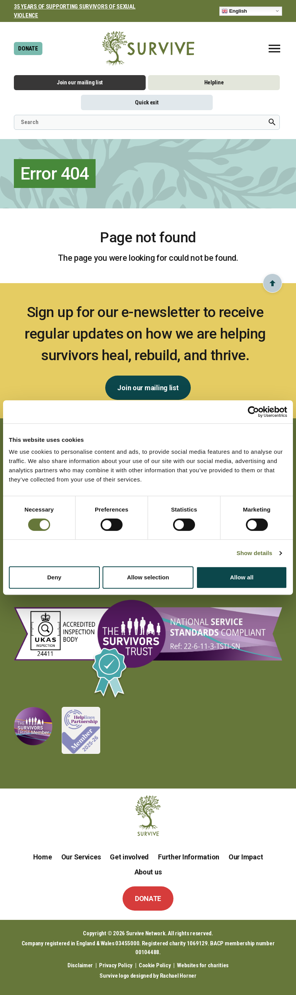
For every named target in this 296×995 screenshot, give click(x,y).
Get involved (129, 857)
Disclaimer (80, 965)
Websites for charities (203, 965)
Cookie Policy (155, 965)
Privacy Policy (116, 965)
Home (42, 857)
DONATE (28, 48)
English (234, 11)
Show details (254, 553)
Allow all (242, 577)
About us (148, 872)
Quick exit (146, 102)
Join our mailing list (80, 82)
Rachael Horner (178, 975)
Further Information (188, 857)
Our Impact (246, 857)
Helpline (214, 82)
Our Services (81, 857)
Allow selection (148, 577)
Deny (54, 577)
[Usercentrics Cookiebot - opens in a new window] (253, 412)
